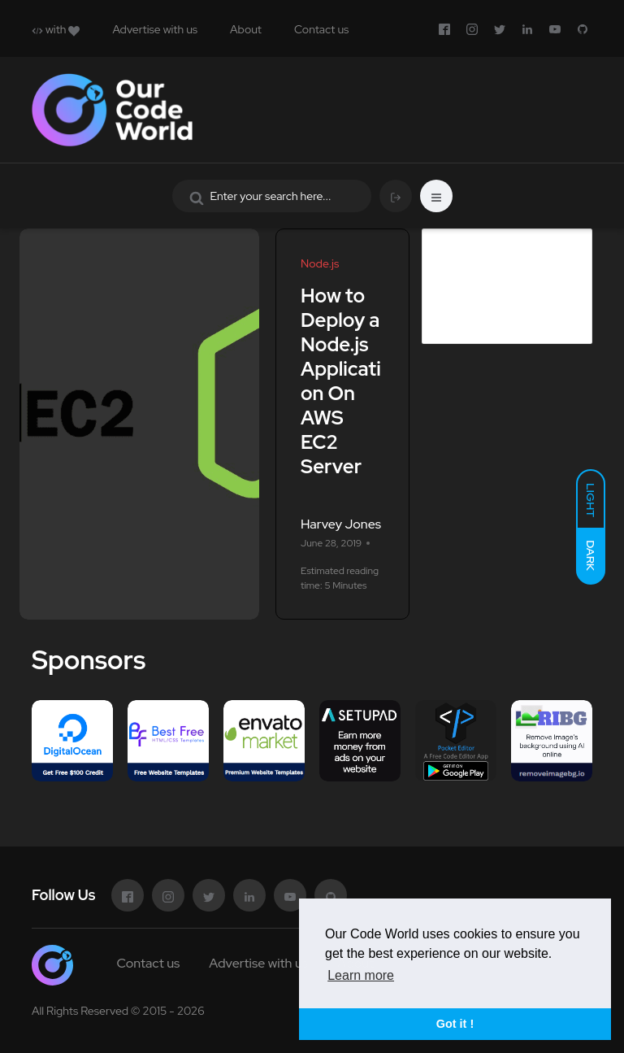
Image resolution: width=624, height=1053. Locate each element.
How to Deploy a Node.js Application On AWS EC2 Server (341, 381)
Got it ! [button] (455, 1023)
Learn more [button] (360, 975)
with (56, 29)
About (246, 29)
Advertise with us (154, 29)
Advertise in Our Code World (496, 253)
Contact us (321, 29)
